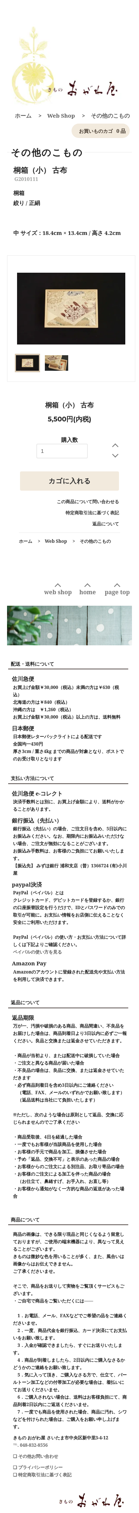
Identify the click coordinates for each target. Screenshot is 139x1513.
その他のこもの (110, 115)
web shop (58, 592)
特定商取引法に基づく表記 (92, 513)
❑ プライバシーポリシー (38, 1467)
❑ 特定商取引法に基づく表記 (42, 1475)
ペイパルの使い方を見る (37, 952)
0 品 (100, 131)
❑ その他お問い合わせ (35, 1456)
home (87, 592)
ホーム (23, 115)
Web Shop (61, 115)
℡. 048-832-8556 (30, 1445)
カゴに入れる (70, 481)
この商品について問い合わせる (88, 501)
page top (117, 592)
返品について (105, 524)
